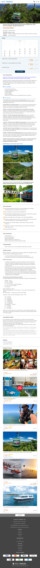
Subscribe (20, 515)
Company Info (20, 534)
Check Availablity (20, 71)
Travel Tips (20, 550)
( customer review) (11, 30)
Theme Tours (20, 548)
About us (20, 531)
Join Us (20, 535)
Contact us (20, 532)
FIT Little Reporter (20, 545)
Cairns (13, 32)
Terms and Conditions (19, 541)
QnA (20, 539)
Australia (9, 32)
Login (4, 343)
